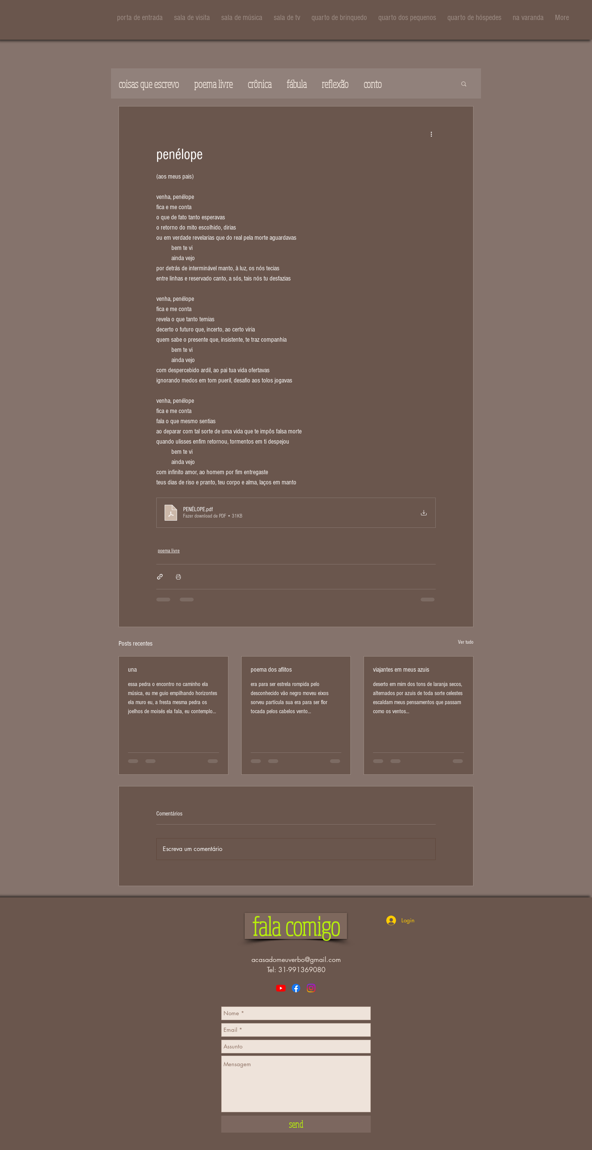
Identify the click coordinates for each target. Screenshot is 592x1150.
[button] (463, 83)
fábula (297, 83)
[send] (296, 1124)
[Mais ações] (431, 133)
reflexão (335, 83)
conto (373, 83)
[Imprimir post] (178, 576)
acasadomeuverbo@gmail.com (296, 959)
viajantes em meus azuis (401, 670)
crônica (259, 83)
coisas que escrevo (149, 83)
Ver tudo (465, 642)
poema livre (213, 83)
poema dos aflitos (271, 670)
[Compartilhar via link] (159, 576)
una (132, 670)
